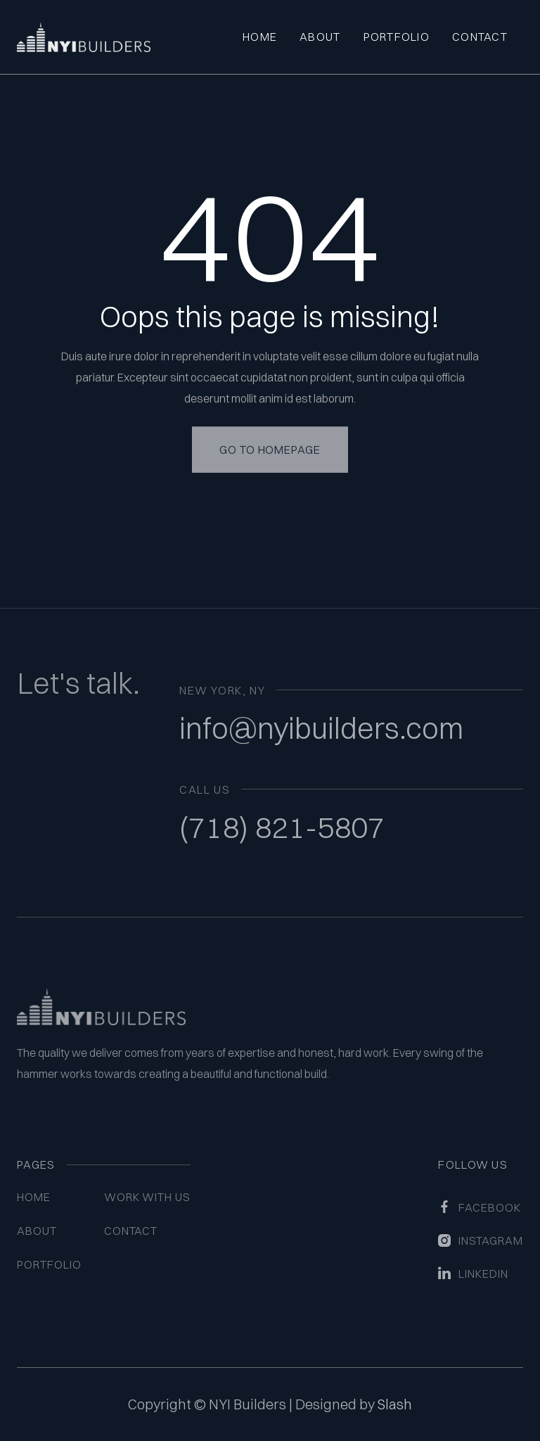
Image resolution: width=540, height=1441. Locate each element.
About (320, 37)
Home (260, 37)
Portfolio (397, 37)
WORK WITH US (147, 1197)
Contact (480, 37)
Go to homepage (270, 436)
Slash (395, 1404)
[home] (83, 37)
